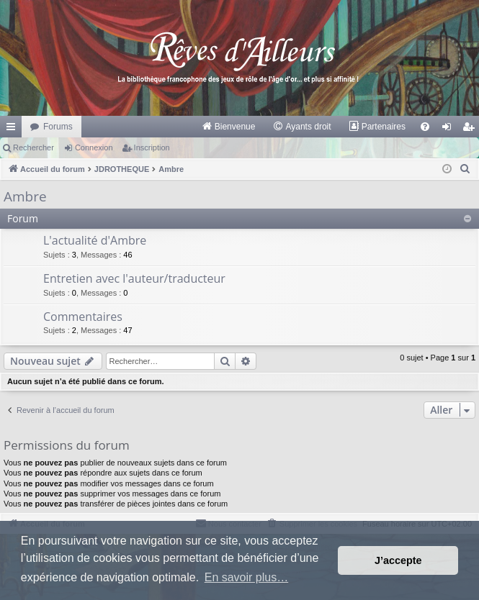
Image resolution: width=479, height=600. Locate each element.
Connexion (94, 147)
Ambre (25, 196)
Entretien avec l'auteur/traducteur (134, 278)
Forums (58, 127)
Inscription (152, 147)
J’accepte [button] (398, 560)
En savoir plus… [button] (247, 577)
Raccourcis (14, 129)
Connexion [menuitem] (449, 129)
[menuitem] (228, 126)
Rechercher (33, 147)
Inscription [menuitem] (471, 129)
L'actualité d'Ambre (94, 240)
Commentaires (82, 316)
